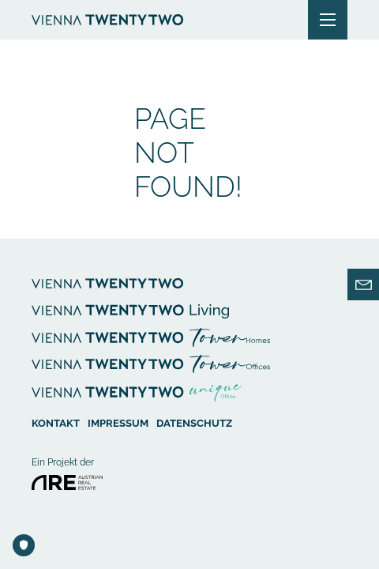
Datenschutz (194, 422)
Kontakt (56, 422)
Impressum (118, 422)
